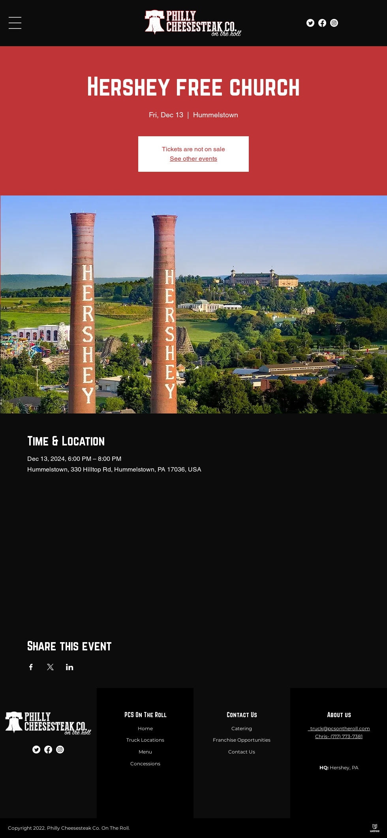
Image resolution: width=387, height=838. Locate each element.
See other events (193, 158)
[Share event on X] (50, 667)
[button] (15, 23)
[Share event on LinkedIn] (69, 667)
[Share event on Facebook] (31, 667)
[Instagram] (334, 23)
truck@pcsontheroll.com (340, 728)
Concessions (145, 764)
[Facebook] (322, 23)
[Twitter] (310, 23)
